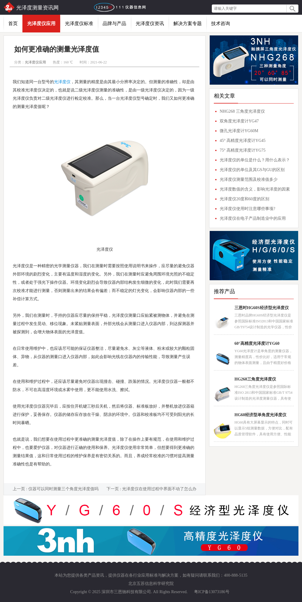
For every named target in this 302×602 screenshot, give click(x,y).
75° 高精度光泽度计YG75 (242, 150)
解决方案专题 (187, 23)
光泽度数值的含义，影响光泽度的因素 (255, 189)
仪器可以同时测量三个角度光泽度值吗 (63, 489)
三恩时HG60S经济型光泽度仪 (261, 308)
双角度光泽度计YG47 (239, 121)
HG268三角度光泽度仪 (255, 379)
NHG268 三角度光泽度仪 (242, 111)
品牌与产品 (114, 23)
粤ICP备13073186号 (211, 592)
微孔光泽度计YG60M (239, 131)
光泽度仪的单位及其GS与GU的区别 (252, 170)
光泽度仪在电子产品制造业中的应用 (253, 218)
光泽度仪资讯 (150, 23)
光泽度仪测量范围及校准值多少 (249, 179)
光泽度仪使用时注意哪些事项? (247, 208)
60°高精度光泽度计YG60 (257, 343)
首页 (13, 23)
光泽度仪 (62, 82)
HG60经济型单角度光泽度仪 (260, 415)
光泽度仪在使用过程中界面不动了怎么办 (159, 489)
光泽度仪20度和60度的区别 (244, 199)
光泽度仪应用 (41, 23)
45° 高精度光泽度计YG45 (242, 140)
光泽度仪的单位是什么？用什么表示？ (255, 160)
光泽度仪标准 (79, 23)
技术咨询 (220, 23)
